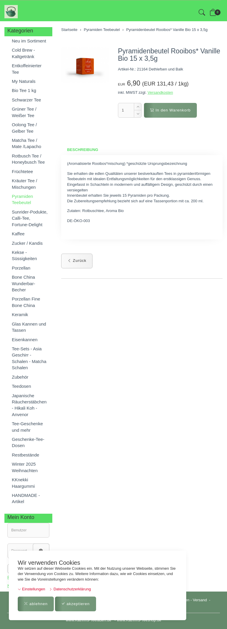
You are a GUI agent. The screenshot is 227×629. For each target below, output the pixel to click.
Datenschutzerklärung (70, 589)
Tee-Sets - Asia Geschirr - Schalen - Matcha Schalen (29, 358)
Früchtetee (22, 171)
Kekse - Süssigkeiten (24, 255)
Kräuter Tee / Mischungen (24, 183)
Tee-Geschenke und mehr (27, 426)
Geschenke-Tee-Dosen (28, 442)
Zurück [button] (76, 261)
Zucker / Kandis (27, 243)
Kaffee (18, 233)
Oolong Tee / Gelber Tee (24, 127)
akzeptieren (75, 604)
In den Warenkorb (170, 110)
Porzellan (21, 267)
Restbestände (25, 454)
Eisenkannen (25, 339)
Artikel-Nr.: (127, 69)
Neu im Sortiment (29, 40)
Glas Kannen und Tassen (29, 327)
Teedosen (21, 386)
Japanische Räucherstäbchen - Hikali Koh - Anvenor (29, 405)
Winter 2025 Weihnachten (25, 467)
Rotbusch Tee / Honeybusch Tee (28, 159)
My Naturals (23, 81)
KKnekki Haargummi (23, 482)
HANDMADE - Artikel (26, 498)
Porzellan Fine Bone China (26, 302)
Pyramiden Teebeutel (22, 199)
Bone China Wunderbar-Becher (23, 283)
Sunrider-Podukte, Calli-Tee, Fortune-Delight (30, 218)
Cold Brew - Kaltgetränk (23, 53)
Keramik (20, 314)
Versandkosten (160, 92)
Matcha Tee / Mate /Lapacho (26, 143)
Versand (200, 600)
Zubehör (20, 377)
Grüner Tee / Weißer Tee (24, 112)
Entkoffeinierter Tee (27, 68)
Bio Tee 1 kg (24, 90)
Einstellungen (31, 589)
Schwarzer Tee (26, 99)
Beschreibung (82, 149)
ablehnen (36, 604)
